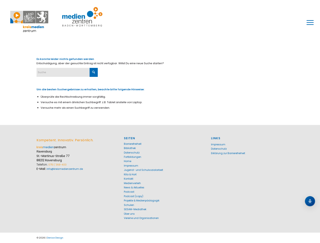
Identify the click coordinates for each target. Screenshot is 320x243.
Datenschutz (132, 152)
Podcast (129, 191)
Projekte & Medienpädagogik (141, 200)
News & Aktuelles (134, 187)
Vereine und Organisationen (141, 218)
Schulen (129, 205)
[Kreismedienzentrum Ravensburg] (56, 22)
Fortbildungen (132, 157)
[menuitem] (309, 22)
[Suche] (67, 72)
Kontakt (128, 178)
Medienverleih (132, 183)
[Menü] (309, 22)
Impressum (131, 165)
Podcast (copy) (133, 196)
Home (127, 161)
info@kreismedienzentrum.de (65, 169)
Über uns (129, 213)
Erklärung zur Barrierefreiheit (228, 153)
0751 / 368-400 (57, 164)
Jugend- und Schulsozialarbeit (143, 170)
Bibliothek (130, 148)
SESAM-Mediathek (135, 209)
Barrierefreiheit (132, 144)
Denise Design (55, 237)
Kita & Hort (130, 174)
